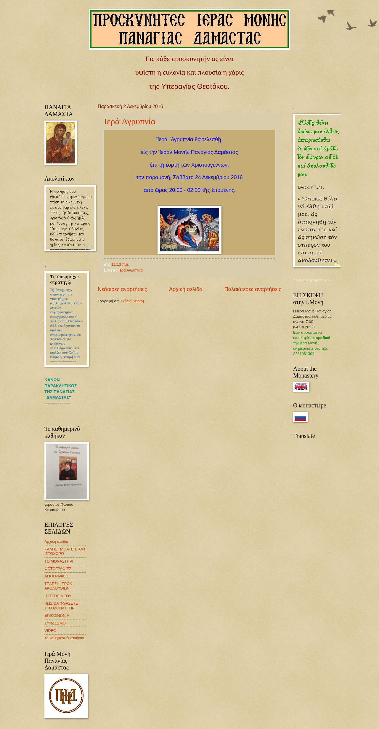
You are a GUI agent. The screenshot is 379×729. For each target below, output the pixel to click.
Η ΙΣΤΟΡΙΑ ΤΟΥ (57, 596)
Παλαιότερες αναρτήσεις (252, 289)
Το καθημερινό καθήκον (64, 638)
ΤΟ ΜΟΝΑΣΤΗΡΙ (58, 561)
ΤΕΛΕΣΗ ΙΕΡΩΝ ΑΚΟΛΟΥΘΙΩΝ (58, 586)
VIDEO (50, 630)
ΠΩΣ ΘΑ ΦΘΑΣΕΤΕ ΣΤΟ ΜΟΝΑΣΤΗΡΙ (61, 605)
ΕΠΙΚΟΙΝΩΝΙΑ (56, 615)
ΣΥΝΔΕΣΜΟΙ (55, 623)
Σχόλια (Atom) (132, 301)
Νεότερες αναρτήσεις (122, 289)
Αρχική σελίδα (185, 289)
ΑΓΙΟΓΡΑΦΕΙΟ (57, 576)
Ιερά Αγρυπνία (129, 121)
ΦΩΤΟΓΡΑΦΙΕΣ (57, 568)
